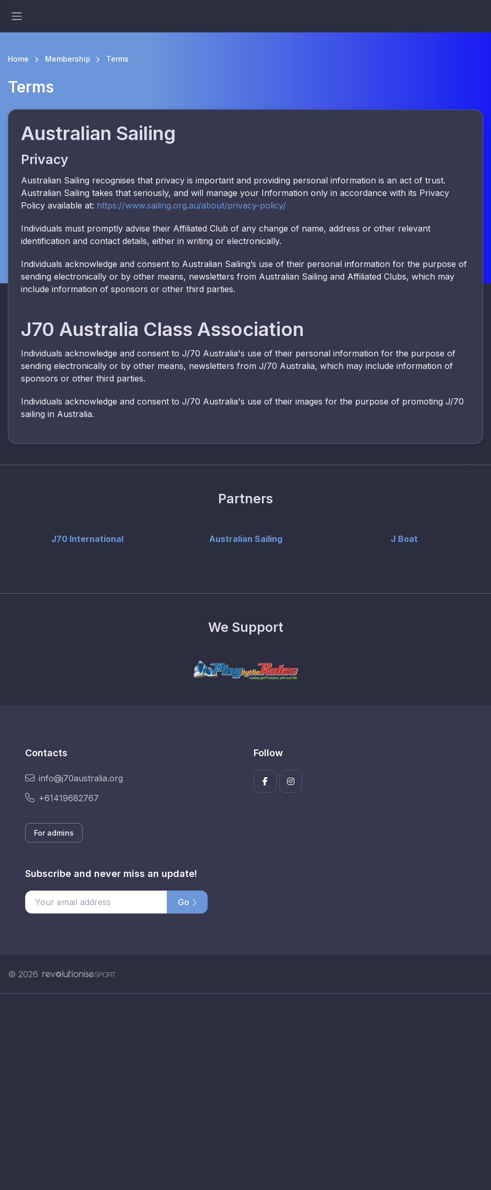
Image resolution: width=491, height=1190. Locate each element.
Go (187, 902)
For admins (54, 832)
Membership (67, 58)
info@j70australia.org (74, 778)
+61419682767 (62, 798)
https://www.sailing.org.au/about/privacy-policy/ (191, 205)
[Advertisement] (245, 1092)
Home (18, 58)
